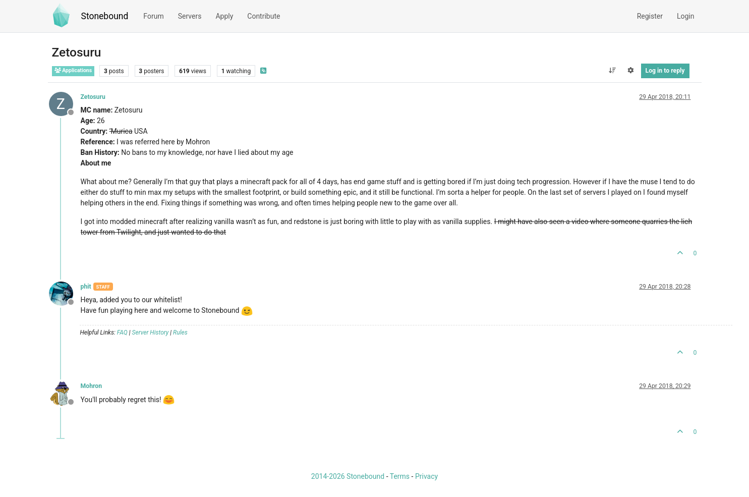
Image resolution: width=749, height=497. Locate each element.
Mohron (91, 386)
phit (86, 286)
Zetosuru (93, 96)
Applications (73, 70)
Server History (150, 332)
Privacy (426, 476)
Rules (180, 332)
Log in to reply (665, 70)
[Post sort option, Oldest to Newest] (612, 71)
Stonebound (105, 16)
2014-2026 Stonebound (347, 476)
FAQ (122, 332)
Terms (400, 476)
